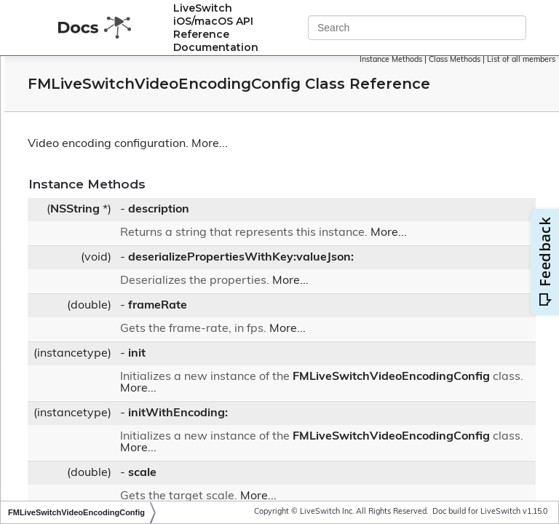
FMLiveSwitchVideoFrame (121, 419)
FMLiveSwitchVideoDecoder (125, 209)
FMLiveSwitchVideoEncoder (125, 266)
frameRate (335, 338)
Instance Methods (461, 60)
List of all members (521, 68)
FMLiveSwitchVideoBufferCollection (144, 112)
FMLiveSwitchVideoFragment (128, 381)
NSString (253, 230)
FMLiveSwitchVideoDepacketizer (136, 247)
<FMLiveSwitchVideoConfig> (127, 169)
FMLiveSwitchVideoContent (125, 189)
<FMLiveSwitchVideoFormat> (128, 322)
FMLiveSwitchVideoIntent (120, 458)
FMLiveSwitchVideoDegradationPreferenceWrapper (181, 228)
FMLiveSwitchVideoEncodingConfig (146, 284)
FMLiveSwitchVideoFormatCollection (145, 342)
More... (388, 164)
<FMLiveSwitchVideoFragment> (134, 399)
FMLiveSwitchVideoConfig (121, 151)
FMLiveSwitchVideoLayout (122, 477)
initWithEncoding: (356, 457)
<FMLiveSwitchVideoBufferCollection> (149, 131)
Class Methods (525, 60)
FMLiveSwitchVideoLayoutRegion (138, 496)
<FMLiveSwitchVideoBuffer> (127, 92)
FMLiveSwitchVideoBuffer (121, 73)
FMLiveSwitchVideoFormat (123, 303)
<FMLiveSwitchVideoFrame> (127, 438)
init (315, 386)
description (337, 230)
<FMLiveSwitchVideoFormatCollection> (151, 361)
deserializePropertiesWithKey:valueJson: (419, 289)
